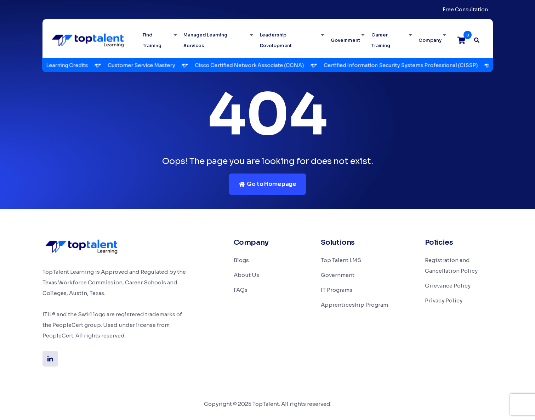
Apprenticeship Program (354, 304)
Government (345, 40)
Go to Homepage (267, 184)
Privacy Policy (443, 300)
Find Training (152, 40)
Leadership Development (276, 40)
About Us (246, 275)
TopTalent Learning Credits (56, 65)
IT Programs (336, 289)
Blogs (241, 260)
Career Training (380, 40)
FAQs (240, 289)
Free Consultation (465, 9)
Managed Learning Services (205, 40)
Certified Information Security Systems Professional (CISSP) (404, 65)
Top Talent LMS (341, 260)
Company (430, 40)
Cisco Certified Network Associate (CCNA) (252, 65)
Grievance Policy (448, 285)
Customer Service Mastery (144, 65)
